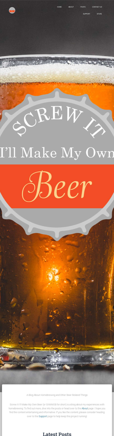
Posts (82, 7)
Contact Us (97, 7)
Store (99, 14)
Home (59, 7)
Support (86, 14)
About (71, 7)
